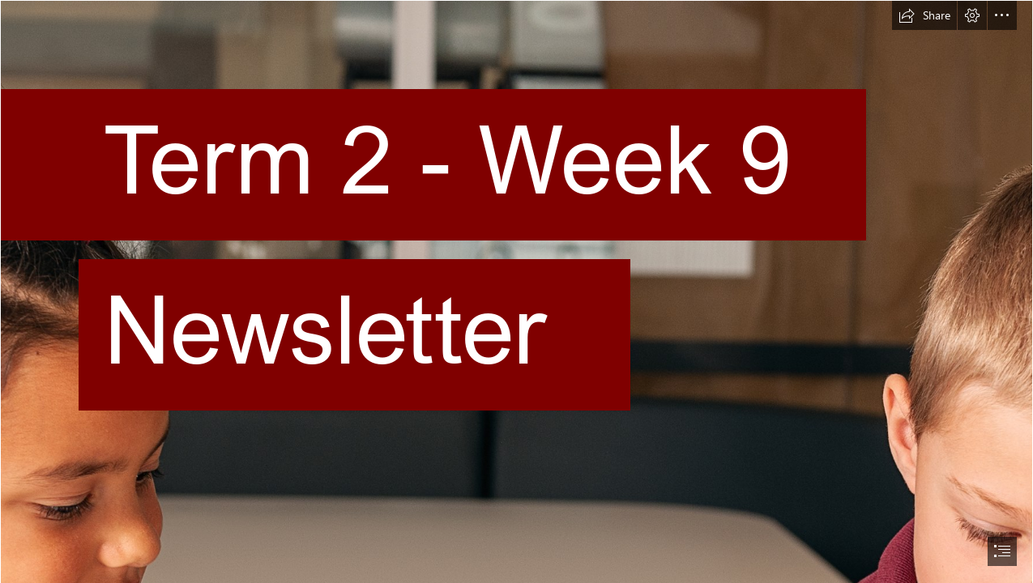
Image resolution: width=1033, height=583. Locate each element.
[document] (516, 291)
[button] (924, 15)
